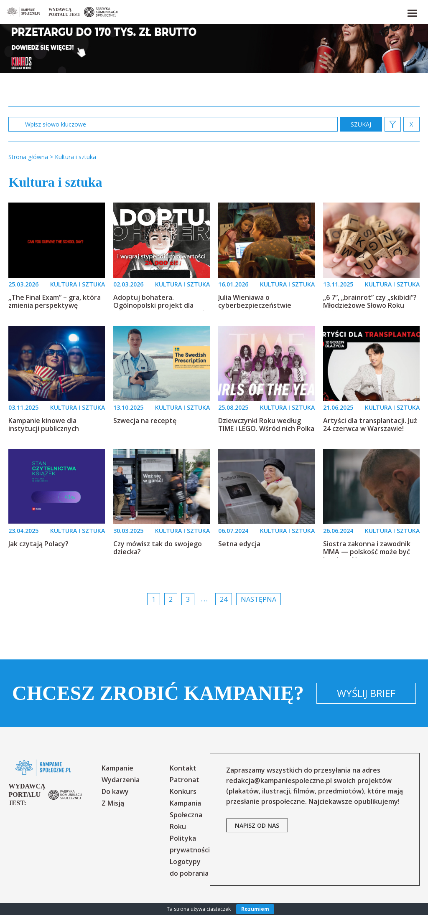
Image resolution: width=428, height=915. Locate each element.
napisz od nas (257, 825)
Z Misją (113, 803)
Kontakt (183, 768)
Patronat (184, 779)
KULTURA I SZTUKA (77, 284)
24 (223, 599)
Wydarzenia (121, 779)
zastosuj (361, 124)
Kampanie (117, 768)
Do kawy (115, 791)
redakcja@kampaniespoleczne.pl (279, 780)
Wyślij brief (366, 693)
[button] (412, 11)
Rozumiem (255, 908)
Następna (258, 599)
